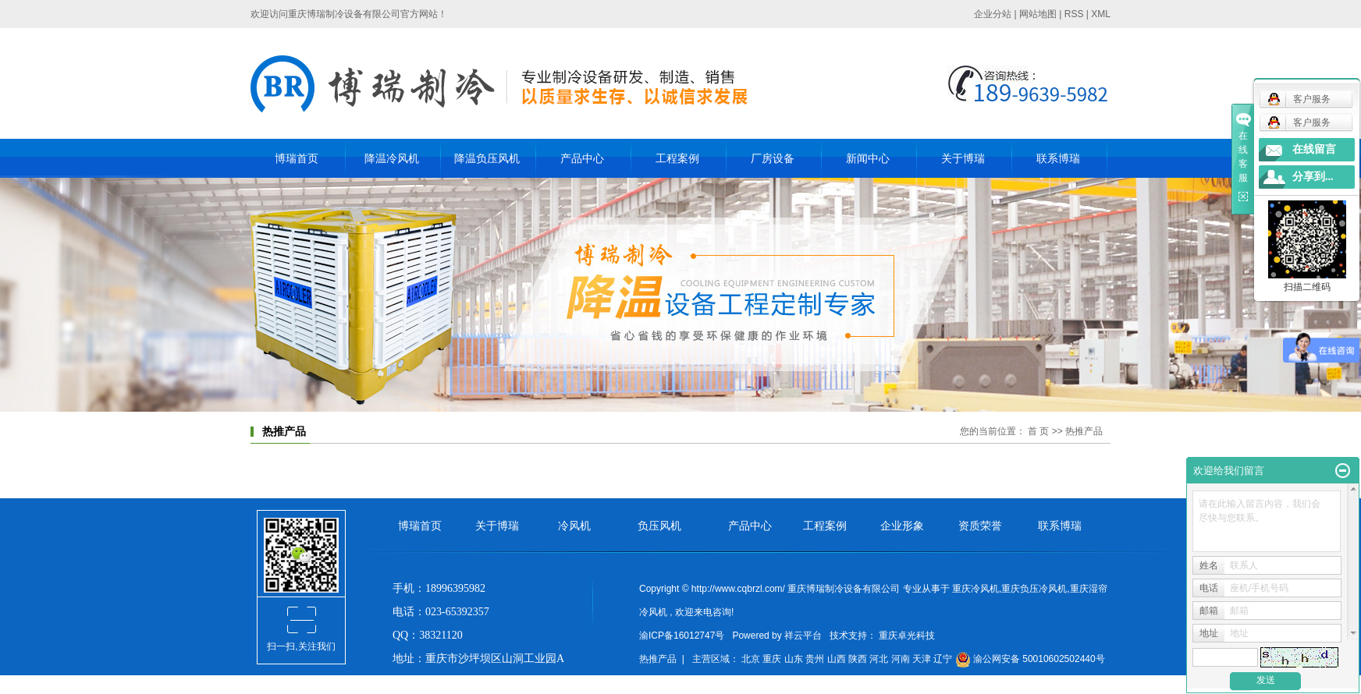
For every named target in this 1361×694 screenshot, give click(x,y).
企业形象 (902, 525)
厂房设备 (772, 158)
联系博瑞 (1058, 158)
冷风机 (574, 525)
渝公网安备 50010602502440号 (1030, 658)
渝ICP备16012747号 (681, 635)
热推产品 (658, 658)
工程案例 (677, 158)
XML (1100, 14)
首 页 (1038, 431)
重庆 (773, 658)
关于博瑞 (963, 158)
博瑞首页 (296, 158)
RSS (1074, 14)
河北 (879, 658)
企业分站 (992, 14)
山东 (794, 658)
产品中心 (582, 158)
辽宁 (943, 658)
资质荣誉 (980, 525)
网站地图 (1038, 14)
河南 (901, 658)
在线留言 (1314, 149)
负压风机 (659, 525)
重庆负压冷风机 (1034, 588)
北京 (751, 658)
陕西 (858, 658)
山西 (837, 658)
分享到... (1313, 176)
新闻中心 (868, 158)
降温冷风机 (391, 158)
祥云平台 (803, 635)
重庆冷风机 (975, 588)
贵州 (815, 658)
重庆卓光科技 (905, 635)
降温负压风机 (487, 158)
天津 (922, 658)
